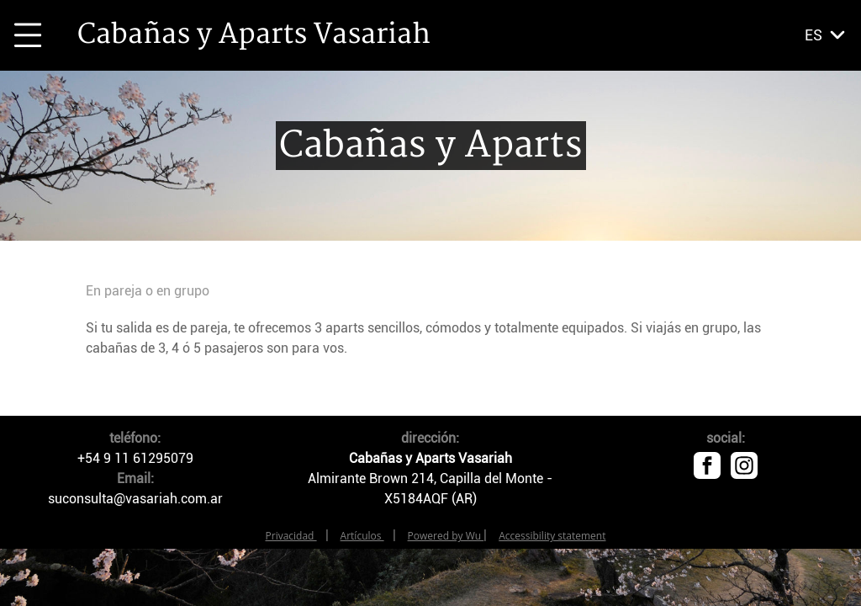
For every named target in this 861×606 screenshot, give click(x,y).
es (813, 35)
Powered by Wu (446, 536)
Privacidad (291, 536)
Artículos (362, 536)
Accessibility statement (552, 536)
